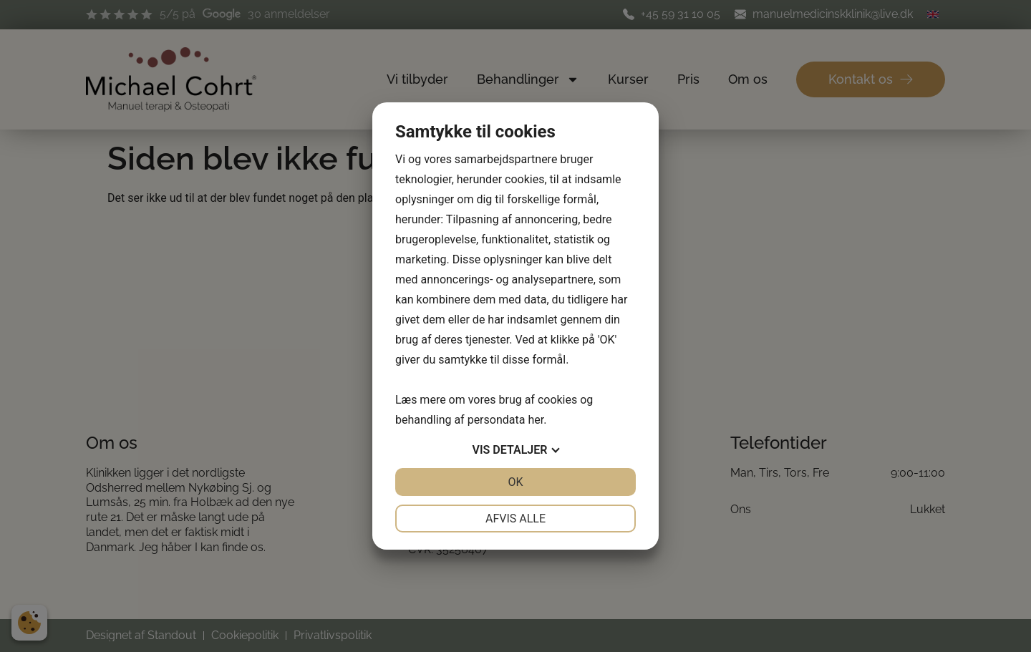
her (535, 420)
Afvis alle (515, 518)
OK (515, 482)
